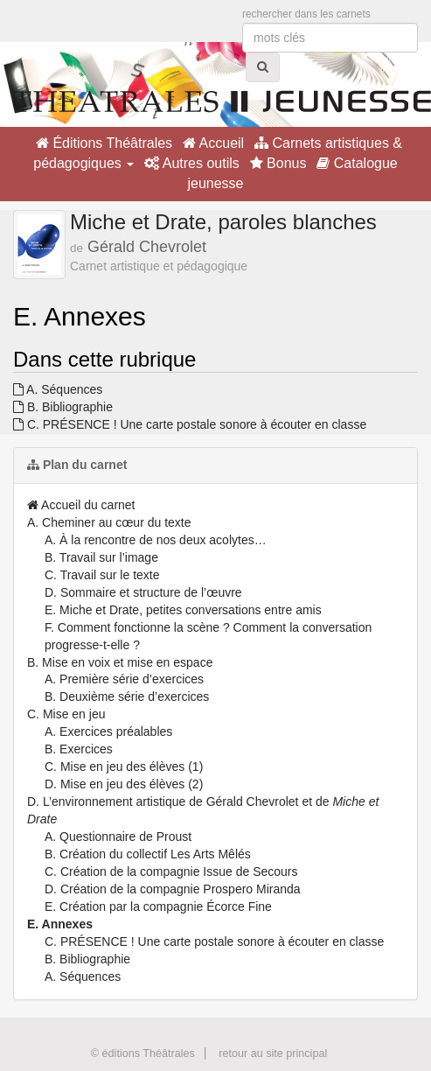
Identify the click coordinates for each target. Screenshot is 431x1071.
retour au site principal (273, 1053)
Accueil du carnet (81, 505)
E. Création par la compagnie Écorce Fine (158, 907)
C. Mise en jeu (66, 714)
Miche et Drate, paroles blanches (223, 222)
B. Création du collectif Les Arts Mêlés (148, 854)
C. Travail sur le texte (102, 575)
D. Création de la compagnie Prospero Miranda (173, 889)
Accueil (213, 143)
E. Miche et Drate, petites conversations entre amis (183, 610)
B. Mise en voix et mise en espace (119, 662)
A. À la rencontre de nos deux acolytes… (156, 540)
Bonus (278, 163)
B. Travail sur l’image (101, 557)
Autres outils (192, 163)
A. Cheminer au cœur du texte (109, 522)
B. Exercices (79, 749)
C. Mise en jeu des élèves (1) (124, 767)
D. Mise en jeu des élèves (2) (124, 784)
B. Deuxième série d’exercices (127, 697)
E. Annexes (60, 924)
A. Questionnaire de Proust (118, 837)
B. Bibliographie (63, 407)
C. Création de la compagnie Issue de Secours (171, 871)
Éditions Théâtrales (104, 143)
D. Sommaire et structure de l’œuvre (143, 592)
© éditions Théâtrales (143, 1053)
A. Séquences (57, 389)
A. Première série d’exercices (124, 679)
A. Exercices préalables (108, 731)
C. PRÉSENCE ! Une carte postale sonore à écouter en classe (189, 424)
